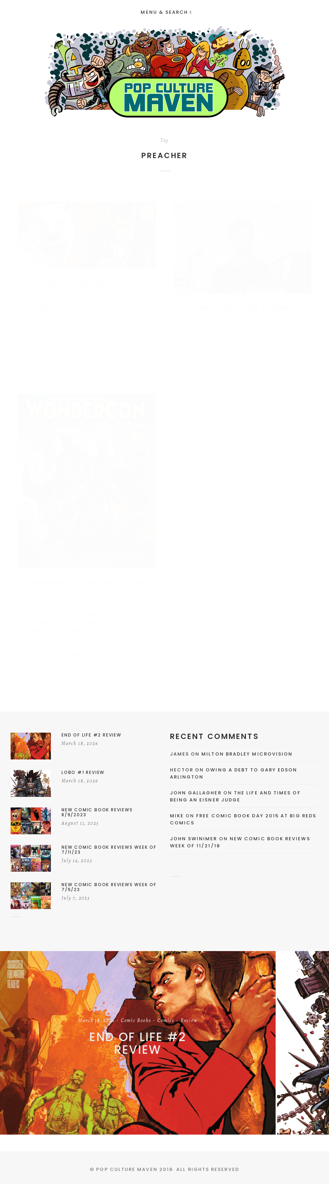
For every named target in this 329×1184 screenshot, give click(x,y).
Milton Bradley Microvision (247, 754)
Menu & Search (166, 12)
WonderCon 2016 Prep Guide (86, 581)
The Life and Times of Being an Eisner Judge (235, 796)
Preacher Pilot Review (242, 300)
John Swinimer (193, 838)
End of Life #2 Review (137, 1043)
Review (189, 1021)
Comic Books (136, 1021)
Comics (166, 1021)
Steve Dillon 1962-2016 (87, 276)
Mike (177, 815)
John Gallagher (196, 792)
